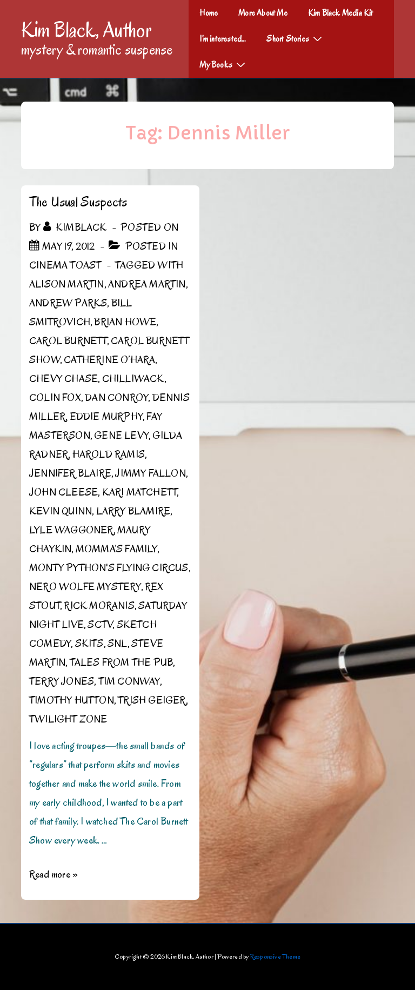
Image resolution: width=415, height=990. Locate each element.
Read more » (53, 874)
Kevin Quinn (60, 511)
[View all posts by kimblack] (76, 227)
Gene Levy (121, 436)
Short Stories (295, 38)
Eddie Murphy (106, 417)
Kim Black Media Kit (340, 13)
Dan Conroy (116, 398)
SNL (118, 644)
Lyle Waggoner (71, 530)
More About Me (262, 13)
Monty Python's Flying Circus (109, 568)
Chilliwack (133, 379)
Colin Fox (55, 398)
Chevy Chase (63, 379)
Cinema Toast (65, 265)
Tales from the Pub (121, 662)
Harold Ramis (108, 454)
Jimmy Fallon (150, 473)
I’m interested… (222, 39)
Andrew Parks (68, 303)
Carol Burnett (68, 341)
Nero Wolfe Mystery (85, 587)
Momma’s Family (116, 549)
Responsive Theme (275, 956)
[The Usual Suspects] (68, 246)
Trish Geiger (151, 700)
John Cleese (63, 492)
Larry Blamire (133, 511)
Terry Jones (61, 681)
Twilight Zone (68, 719)
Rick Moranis (99, 606)
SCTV (100, 625)
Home (208, 13)
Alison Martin (66, 284)
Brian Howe (125, 322)
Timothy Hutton (71, 700)
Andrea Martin (147, 284)
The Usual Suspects (78, 202)
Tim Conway (129, 681)
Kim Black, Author (86, 30)
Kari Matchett (139, 492)
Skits (89, 644)
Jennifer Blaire (70, 473)
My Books (223, 64)
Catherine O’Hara (109, 360)
